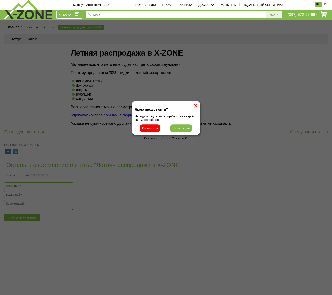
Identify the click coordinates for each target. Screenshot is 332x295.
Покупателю (145, 5)
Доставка (206, 5)
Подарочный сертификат (264, 5)
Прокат (168, 5)
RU (318, 4)
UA (325, 4)
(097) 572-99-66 (301, 14)
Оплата (186, 5)
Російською (150, 128)
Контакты (229, 5)
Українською (181, 128)
